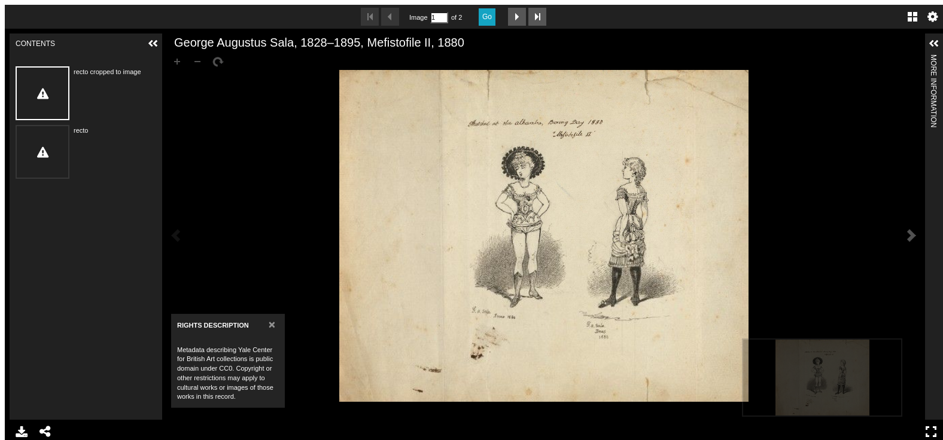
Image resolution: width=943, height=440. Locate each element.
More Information (933, 59)
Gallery (912, 17)
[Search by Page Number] (439, 17)
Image (418, 17)
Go (487, 17)
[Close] (272, 324)
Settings (933, 17)
